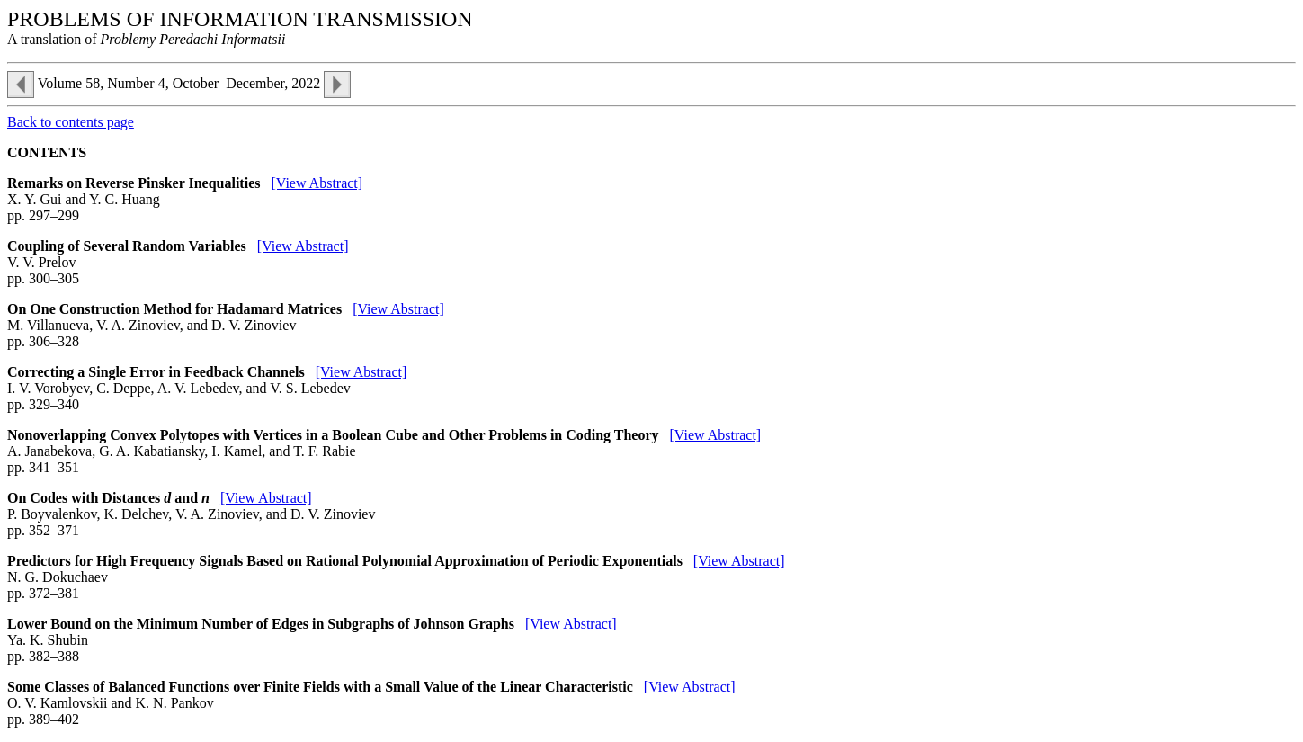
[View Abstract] (316, 183)
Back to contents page (70, 122)
